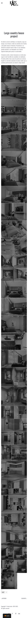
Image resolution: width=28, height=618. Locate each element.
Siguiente (24, 598)
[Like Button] (3, 592)
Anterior (3, 598)
